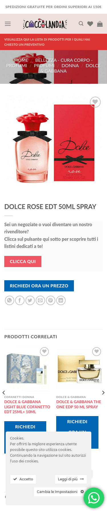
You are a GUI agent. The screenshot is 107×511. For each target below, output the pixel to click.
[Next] (103, 404)
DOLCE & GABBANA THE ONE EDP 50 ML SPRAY (78, 404)
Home (21, 60)
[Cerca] (81, 23)
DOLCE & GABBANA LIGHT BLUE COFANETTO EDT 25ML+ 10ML (27, 406)
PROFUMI (44, 65)
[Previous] (4, 404)
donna (70, 65)
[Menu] (7, 24)
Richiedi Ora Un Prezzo (39, 285)
